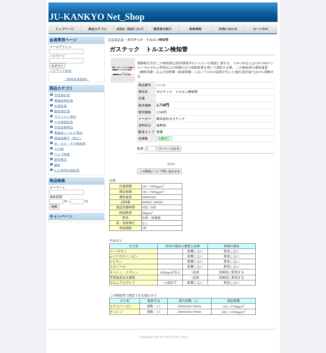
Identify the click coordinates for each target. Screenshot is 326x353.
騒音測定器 (62, 111)
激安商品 (60, 159)
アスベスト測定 (65, 117)
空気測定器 (62, 95)
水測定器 (60, 106)
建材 (57, 165)
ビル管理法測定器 (66, 170)
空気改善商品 (63, 127)
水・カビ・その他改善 (70, 143)
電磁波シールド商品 (68, 133)
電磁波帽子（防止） (68, 138)
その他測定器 (63, 122)
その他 (59, 149)
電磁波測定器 (63, 100)
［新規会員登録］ (76, 79)
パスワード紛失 (60, 71)
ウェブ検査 (62, 154)
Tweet (171, 163)
